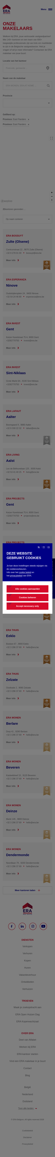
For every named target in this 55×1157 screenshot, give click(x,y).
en (49, 547)
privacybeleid (16, 576)
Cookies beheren (27, 597)
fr (44, 547)
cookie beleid (25, 572)
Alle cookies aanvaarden (27, 589)
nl (39, 547)
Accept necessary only (27, 606)
